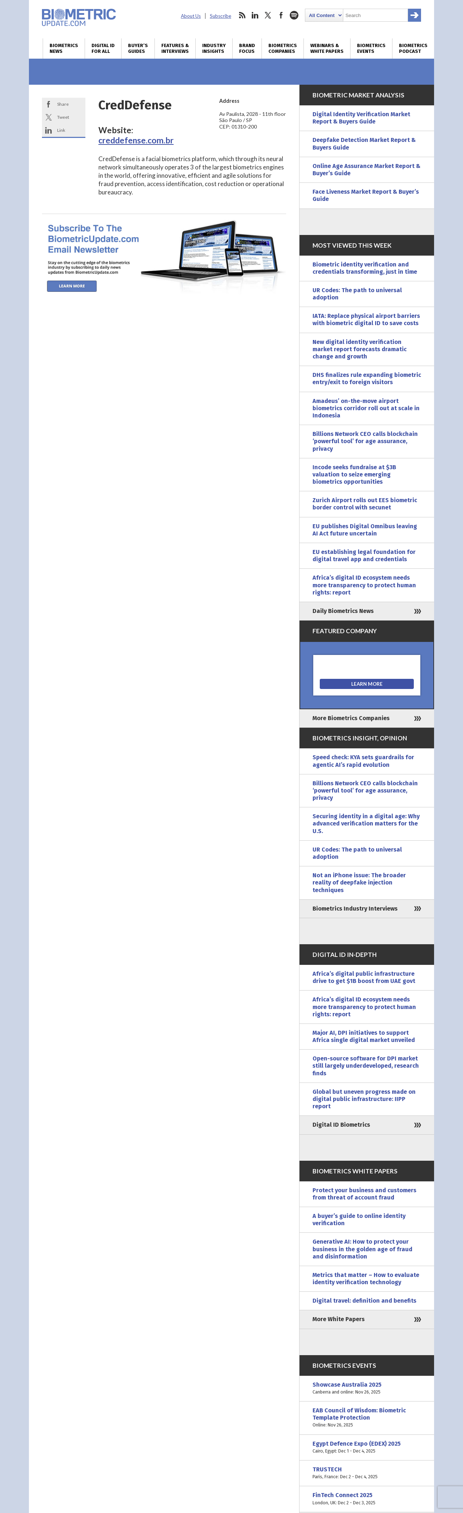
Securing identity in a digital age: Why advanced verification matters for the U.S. (366, 823)
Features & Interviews (175, 48)
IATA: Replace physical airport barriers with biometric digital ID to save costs (366, 319)
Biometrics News (64, 48)
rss (242, 15)
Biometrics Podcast (413, 48)
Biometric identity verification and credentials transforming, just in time (365, 268)
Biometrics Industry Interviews (355, 908)
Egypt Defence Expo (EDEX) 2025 (367, 1447)
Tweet (63, 117)
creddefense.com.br (136, 140)
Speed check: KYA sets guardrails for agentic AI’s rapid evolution (363, 761)
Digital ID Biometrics (341, 1124)
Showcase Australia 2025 (367, 1388)
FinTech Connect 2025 (367, 1499)
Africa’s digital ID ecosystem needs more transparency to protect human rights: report (364, 585)
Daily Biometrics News (343, 611)
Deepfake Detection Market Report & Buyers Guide (364, 143)
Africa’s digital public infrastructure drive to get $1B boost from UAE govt (364, 977)
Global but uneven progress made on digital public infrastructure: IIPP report (364, 1099)
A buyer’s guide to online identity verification (359, 1219)
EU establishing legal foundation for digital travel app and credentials (364, 556)
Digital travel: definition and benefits (364, 1300)
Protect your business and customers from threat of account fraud (364, 1194)
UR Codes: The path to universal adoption (357, 294)
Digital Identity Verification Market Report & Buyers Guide (361, 118)
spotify (294, 15)
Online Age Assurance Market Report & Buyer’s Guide (366, 170)
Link (61, 130)
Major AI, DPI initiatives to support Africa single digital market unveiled (364, 1036)
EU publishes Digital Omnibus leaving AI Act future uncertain (365, 530)
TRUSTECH (367, 1473)
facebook (281, 15)
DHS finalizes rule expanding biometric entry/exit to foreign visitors (367, 378)
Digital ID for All (103, 48)
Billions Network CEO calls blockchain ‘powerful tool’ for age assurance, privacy (365, 441)
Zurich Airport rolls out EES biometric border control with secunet (365, 504)
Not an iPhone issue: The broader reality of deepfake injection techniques (359, 882)
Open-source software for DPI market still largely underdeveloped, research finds (366, 1065)
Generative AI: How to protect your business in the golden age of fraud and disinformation (362, 1249)
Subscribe (220, 16)
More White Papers (339, 1319)
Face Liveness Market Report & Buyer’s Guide (366, 195)
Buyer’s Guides (138, 48)
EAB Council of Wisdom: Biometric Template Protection (367, 1418)
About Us (191, 16)
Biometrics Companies (282, 48)
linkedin (255, 15)
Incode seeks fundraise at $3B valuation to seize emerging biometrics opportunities (354, 474)
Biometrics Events (371, 48)
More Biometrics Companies (351, 718)
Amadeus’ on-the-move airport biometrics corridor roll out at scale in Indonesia (366, 408)
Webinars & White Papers (327, 48)
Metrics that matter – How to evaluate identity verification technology (366, 1279)
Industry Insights (214, 48)
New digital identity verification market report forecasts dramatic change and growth (360, 349)
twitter (268, 15)
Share (63, 104)
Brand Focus (247, 48)
